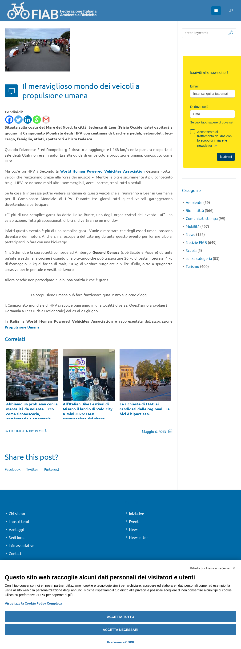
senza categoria (199, 258)
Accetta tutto (120, 617)
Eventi (134, 521)
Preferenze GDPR (120, 642)
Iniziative (136, 513)
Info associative (21, 545)
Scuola (191, 250)
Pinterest (51, 469)
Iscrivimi (226, 156)
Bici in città (38, 431)
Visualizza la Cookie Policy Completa (33, 603)
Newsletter (138, 537)
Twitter (32, 469)
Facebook (12, 469)
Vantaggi (16, 529)
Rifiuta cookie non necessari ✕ (212, 568)
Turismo (192, 266)
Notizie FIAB (196, 242)
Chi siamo (17, 513)
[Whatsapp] (37, 119)
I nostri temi (19, 521)
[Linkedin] (28, 119)
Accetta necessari (120, 630)
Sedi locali (17, 537)
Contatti (15, 553)
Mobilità (192, 226)
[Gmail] (46, 119)
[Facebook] (9, 119)
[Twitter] (18, 119)
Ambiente (194, 202)
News (190, 234)
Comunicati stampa (202, 218)
